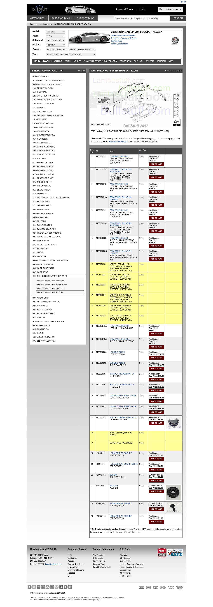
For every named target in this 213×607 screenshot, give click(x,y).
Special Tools (116, 41)
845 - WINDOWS (39, 256)
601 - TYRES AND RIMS (42, 182)
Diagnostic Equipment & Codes (124, 38)
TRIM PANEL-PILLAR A (119, 326)
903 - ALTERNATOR (40, 306)
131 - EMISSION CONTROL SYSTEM (47, 100)
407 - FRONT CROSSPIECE (44, 147)
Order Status (97, 558)
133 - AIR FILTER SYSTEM (43, 104)
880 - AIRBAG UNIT (40, 298)
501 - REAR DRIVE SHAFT (43, 166)
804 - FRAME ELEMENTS (43, 213)
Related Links (125, 576)
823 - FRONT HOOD (41, 241)
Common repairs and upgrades (100, 61)
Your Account (97, 555)
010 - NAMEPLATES (41, 76)
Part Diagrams (62, 19)
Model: (36, 31)
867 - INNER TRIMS (40, 272)
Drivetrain (125, 61)
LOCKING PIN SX (117, 352)
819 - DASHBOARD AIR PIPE (44, 229)
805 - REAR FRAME (40, 217)
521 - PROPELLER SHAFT (43, 178)
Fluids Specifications (119, 44)
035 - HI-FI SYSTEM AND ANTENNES (47, 84)
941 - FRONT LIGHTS (41, 325)
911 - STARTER (39, 317)
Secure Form (125, 570)
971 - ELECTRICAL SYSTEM (44, 341)
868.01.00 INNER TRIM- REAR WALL (51, 280)
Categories (38, 19)
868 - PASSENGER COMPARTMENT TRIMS (50, 276)
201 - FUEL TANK (39, 119)
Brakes (77, 61)
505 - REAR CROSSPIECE (43, 170)
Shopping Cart (98, 564)
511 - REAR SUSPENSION (43, 174)
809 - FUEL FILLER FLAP (43, 225)
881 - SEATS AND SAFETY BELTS (46, 302)
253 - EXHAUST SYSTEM (43, 127)
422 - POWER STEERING (43, 162)
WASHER (114, 486)
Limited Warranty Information (132, 564)
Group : (37, 49)
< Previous (169, 71)
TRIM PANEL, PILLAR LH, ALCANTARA (121, 170)
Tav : (35, 54)
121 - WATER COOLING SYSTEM (46, 96)
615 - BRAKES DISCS (41, 201)
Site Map (123, 555)
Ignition (161, 61)
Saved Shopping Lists (101, 567)
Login (183, 2)
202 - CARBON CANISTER (43, 123)
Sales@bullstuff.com (52, 564)
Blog (69, 576)
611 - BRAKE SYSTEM (42, 190)
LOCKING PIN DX (117, 363)
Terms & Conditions (76, 564)
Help (142, 9)
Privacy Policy (73, 567)
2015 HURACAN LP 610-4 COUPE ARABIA (72, 24)
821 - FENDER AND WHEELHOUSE (47, 237)
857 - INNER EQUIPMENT (43, 264)
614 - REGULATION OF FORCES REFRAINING (51, 198)
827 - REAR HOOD (40, 248)
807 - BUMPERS (39, 221)
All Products (125, 573)
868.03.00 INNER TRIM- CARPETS (50, 288)
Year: (35, 35)
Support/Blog (86, 19)
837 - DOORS (38, 252)
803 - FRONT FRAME (41, 209)
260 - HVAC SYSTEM (41, 131)
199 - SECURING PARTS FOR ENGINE (48, 115)
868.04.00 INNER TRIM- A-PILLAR (50, 292)
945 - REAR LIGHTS (41, 329)
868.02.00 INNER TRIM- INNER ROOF (52, 284)
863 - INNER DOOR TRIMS (43, 268)
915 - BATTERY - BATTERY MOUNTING (48, 321)
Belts (67, 61)
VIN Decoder (125, 558)
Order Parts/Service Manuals (123, 35)
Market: (36, 44)
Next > (178, 71)
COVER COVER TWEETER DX (123, 406)
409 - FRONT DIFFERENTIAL (44, 151)
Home (32, 24)
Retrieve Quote (98, 561)
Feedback (72, 573)
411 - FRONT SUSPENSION (44, 155)
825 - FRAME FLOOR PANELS (45, 245)
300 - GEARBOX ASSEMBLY (44, 135)
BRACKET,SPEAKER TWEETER (123, 417)
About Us (71, 561)
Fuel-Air (138, 61)
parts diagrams (44, 24)
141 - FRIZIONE (39, 108)
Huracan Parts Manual (118, 141)
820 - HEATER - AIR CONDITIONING (47, 233)
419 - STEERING (39, 158)
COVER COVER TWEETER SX (123, 396)
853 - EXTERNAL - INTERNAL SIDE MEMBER (51, 260)
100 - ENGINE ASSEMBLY (43, 88)
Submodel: (38, 40)
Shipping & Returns (76, 570)
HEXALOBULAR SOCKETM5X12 (124, 464)
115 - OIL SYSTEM (40, 92)
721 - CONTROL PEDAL (42, 205)
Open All (81, 71)
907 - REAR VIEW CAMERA (44, 313)
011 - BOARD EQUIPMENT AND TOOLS (48, 80)
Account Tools (124, 9)
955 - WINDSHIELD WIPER (43, 337)
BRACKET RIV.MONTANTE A (122, 374)
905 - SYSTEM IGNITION (42, 309)
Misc (171, 61)
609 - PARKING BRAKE (42, 186)
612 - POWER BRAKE (41, 194)
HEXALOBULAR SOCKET (121, 453)
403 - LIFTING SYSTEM (42, 143)
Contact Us (72, 558)
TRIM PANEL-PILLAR (119, 156)
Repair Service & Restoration (132, 567)
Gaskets (149, 61)
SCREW (113, 475)
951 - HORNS (38, 333)
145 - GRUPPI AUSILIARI (42, 112)
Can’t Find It (125, 561)
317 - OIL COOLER (40, 139)
